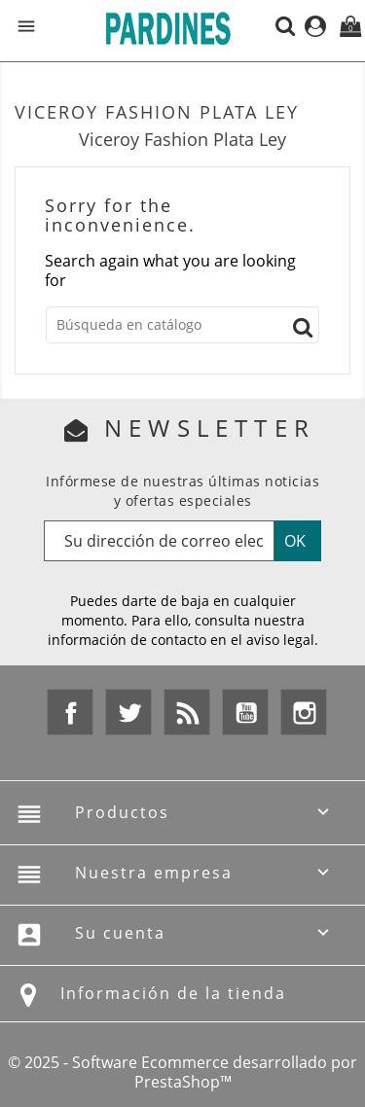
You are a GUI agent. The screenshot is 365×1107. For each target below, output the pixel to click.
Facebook (70, 712)
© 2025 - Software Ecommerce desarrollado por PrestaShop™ (182, 1072)
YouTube (245, 712)
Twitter (128, 712)
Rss (186, 712)
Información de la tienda (173, 993)
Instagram (303, 712)
